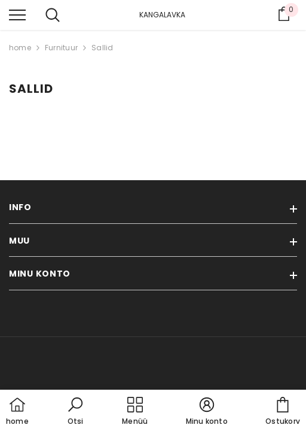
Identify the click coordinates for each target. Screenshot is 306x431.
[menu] (17, 14)
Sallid (102, 48)
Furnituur (61, 48)
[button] (75, 412)
